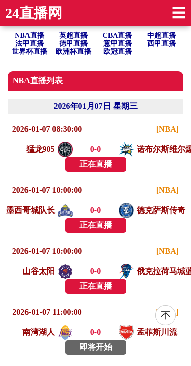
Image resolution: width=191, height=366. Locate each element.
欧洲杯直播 (73, 51)
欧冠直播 (117, 51)
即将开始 (95, 347)
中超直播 (161, 35)
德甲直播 (73, 43)
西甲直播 (161, 43)
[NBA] (167, 129)
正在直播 (95, 164)
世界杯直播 (29, 51)
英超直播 (73, 35)
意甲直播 (117, 43)
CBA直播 (117, 35)
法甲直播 (29, 43)
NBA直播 (29, 35)
